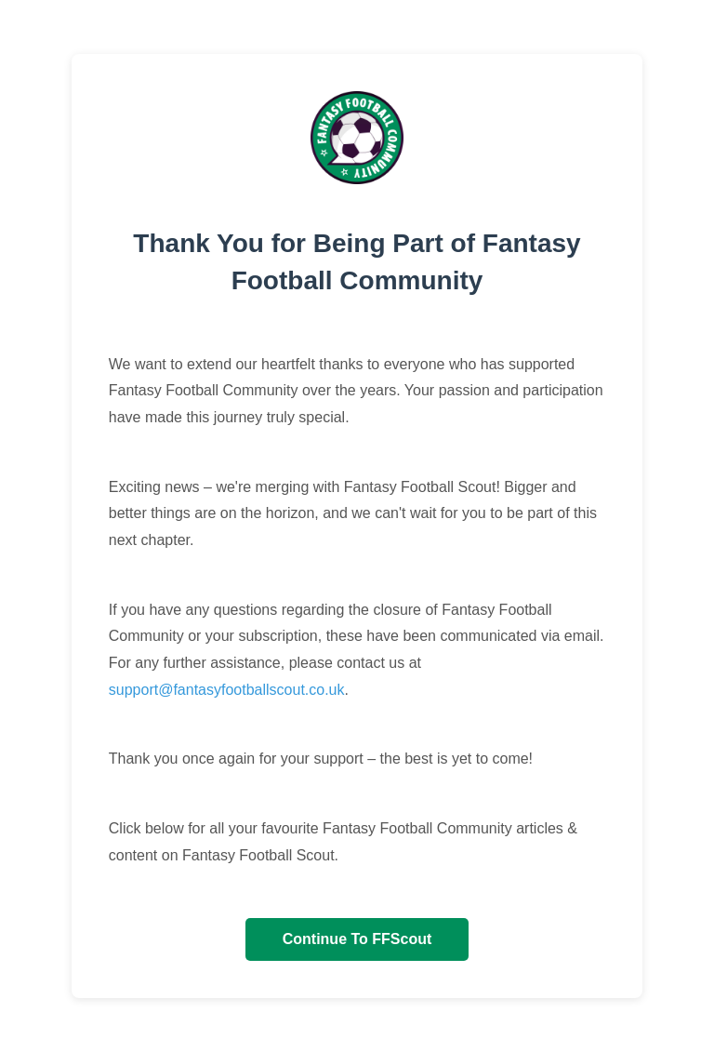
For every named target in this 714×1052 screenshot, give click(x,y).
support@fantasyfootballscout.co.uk (227, 690)
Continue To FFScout (357, 939)
